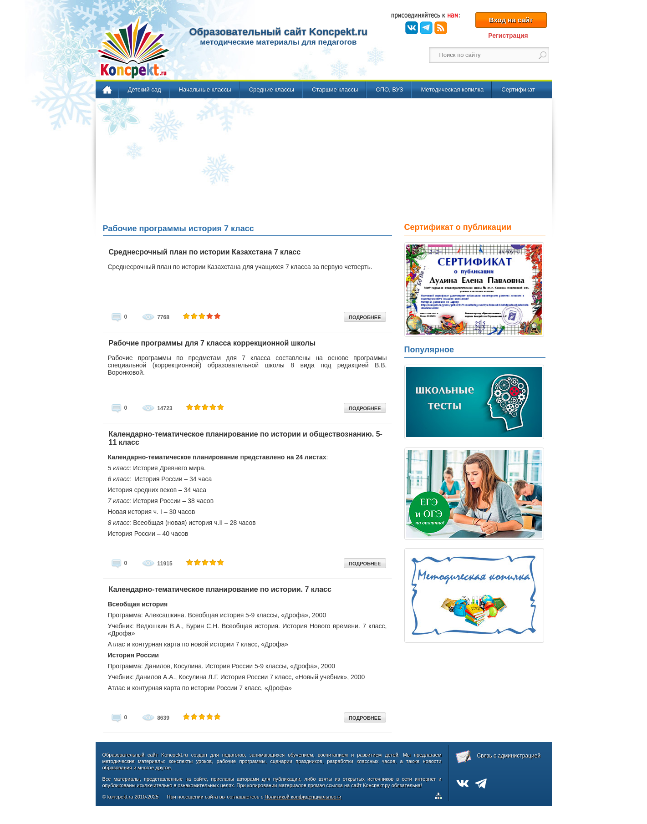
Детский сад (144, 89)
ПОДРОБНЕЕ (365, 317)
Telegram (426, 27)
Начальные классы (205, 89)
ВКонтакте (411, 27)
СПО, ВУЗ (389, 89)
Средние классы (271, 89)
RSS (440, 27)
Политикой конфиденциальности (303, 796)
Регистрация (508, 35)
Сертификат (518, 89)
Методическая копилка (452, 89)
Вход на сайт (511, 20)
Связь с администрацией (509, 756)
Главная (107, 90)
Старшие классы (335, 89)
